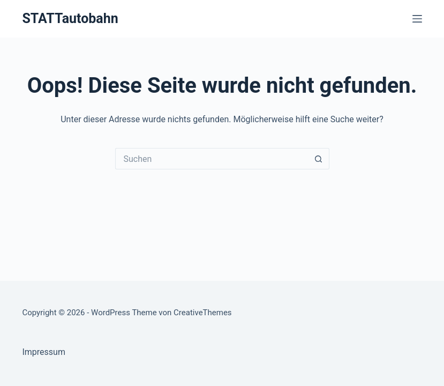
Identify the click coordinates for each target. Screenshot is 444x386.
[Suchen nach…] (211, 158)
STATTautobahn (70, 18)
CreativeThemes (203, 312)
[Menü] (417, 19)
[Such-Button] (318, 158)
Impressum (43, 352)
